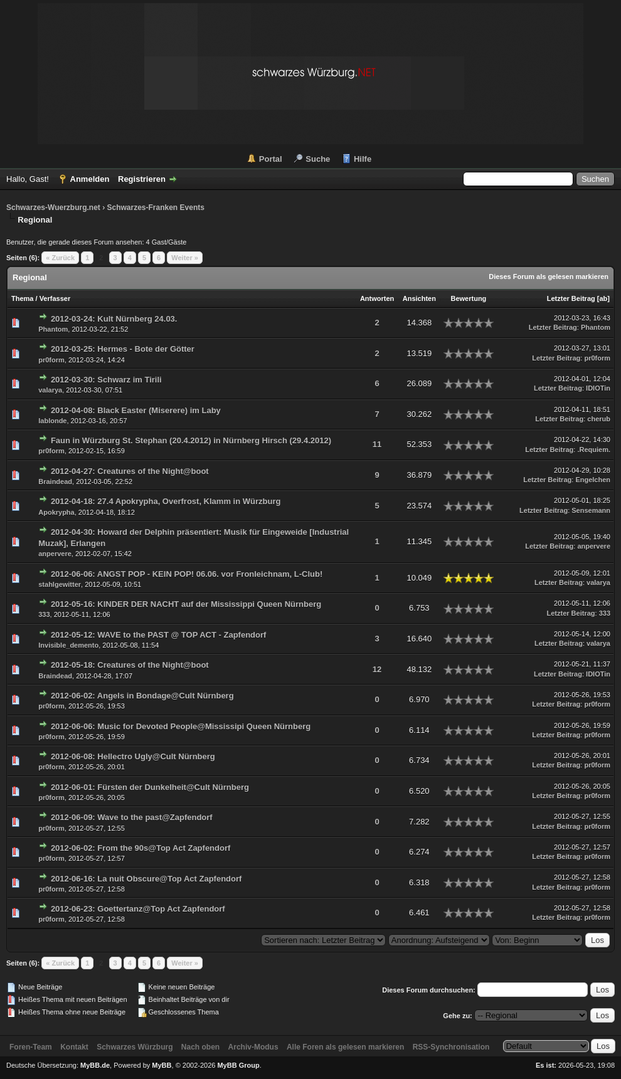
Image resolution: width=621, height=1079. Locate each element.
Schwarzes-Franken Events (155, 207)
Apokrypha (56, 512)
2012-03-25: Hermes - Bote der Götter (122, 349)
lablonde (52, 420)
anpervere (55, 553)
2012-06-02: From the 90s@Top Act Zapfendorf (140, 848)
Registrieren (142, 179)
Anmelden (90, 179)
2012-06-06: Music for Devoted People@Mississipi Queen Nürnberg (180, 726)
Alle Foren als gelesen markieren (345, 1047)
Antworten (377, 298)
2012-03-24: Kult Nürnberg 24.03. (114, 319)
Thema (22, 298)
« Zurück (60, 257)
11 (377, 444)
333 (44, 614)
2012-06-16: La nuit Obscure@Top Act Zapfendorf (146, 878)
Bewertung (469, 298)
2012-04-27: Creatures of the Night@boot (130, 471)
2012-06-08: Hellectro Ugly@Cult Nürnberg (133, 756)
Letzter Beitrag (571, 298)
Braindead (55, 481)
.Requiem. (593, 449)
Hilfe (362, 159)
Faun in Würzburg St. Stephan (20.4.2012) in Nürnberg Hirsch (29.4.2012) (191, 440)
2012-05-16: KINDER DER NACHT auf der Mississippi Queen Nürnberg (186, 604)
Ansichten (419, 298)
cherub (598, 419)
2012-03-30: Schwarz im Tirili (106, 379)
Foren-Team (30, 1047)
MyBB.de (95, 1065)
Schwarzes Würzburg (134, 1047)
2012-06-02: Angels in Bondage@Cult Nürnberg (142, 695)
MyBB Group (238, 1065)
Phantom (53, 329)
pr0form (51, 360)
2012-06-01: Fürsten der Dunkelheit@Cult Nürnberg (150, 787)
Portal (270, 159)
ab (603, 298)
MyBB (161, 1065)
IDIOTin (598, 388)
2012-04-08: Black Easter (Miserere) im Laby (136, 410)
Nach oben (200, 1047)
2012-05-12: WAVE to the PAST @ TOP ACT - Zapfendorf (159, 635)
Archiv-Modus (253, 1047)
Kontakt (74, 1047)
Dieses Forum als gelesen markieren (548, 276)
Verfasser (55, 298)
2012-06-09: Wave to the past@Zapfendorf (132, 817)
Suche (317, 159)
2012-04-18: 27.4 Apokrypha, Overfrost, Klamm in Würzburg (166, 501)
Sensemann (590, 510)
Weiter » (184, 257)
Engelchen (592, 479)
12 (377, 669)
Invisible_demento (68, 645)
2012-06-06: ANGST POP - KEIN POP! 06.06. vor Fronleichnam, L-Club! (186, 574)
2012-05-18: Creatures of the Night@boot (130, 665)
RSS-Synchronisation (451, 1047)
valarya (50, 390)
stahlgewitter (59, 584)
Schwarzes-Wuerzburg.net (53, 207)
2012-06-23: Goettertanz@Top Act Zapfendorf (138, 908)
